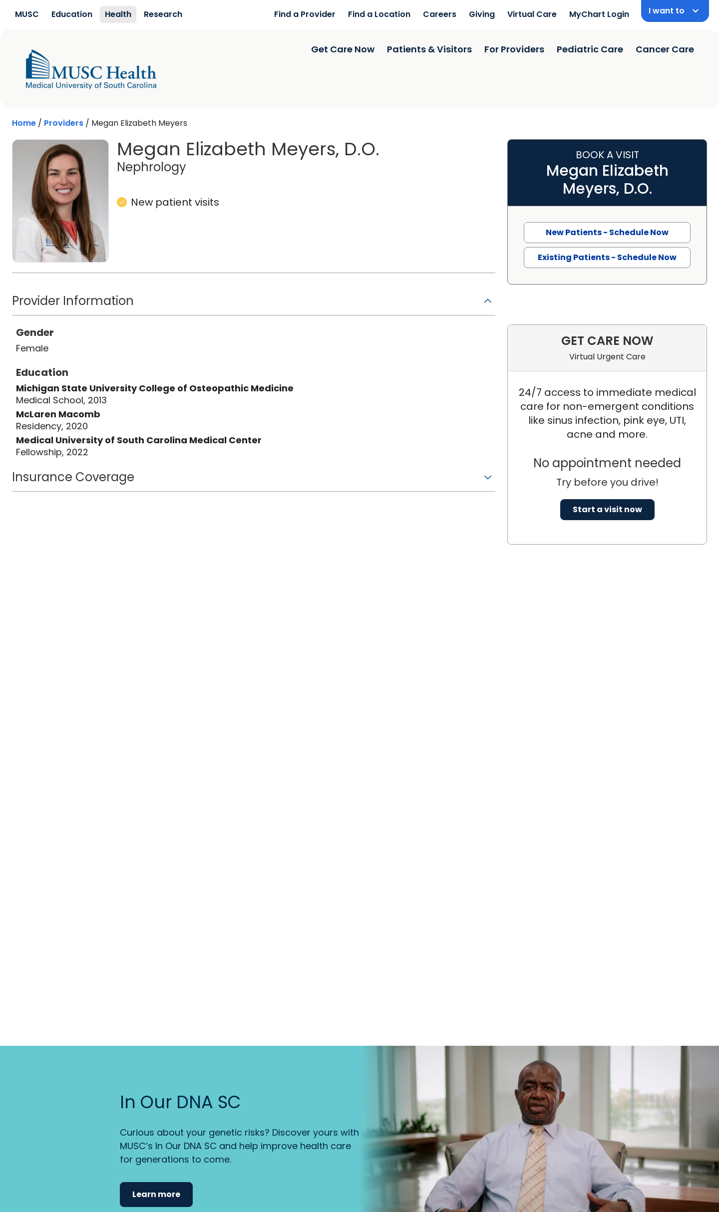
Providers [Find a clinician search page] (63, 123)
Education (71, 14)
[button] (253, 304)
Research (163, 14)
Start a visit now (607, 509)
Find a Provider (305, 14)
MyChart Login (599, 14)
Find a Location (379, 14)
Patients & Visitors (429, 49)
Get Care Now (342, 49)
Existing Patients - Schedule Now (607, 257)
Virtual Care (532, 14)
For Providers (514, 49)
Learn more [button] (156, 1194)
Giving (482, 14)
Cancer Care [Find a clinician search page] (665, 49)
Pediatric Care (590, 49)
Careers (439, 14)
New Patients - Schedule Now (607, 232)
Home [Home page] (24, 123)
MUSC (27, 14)
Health (118, 14)
